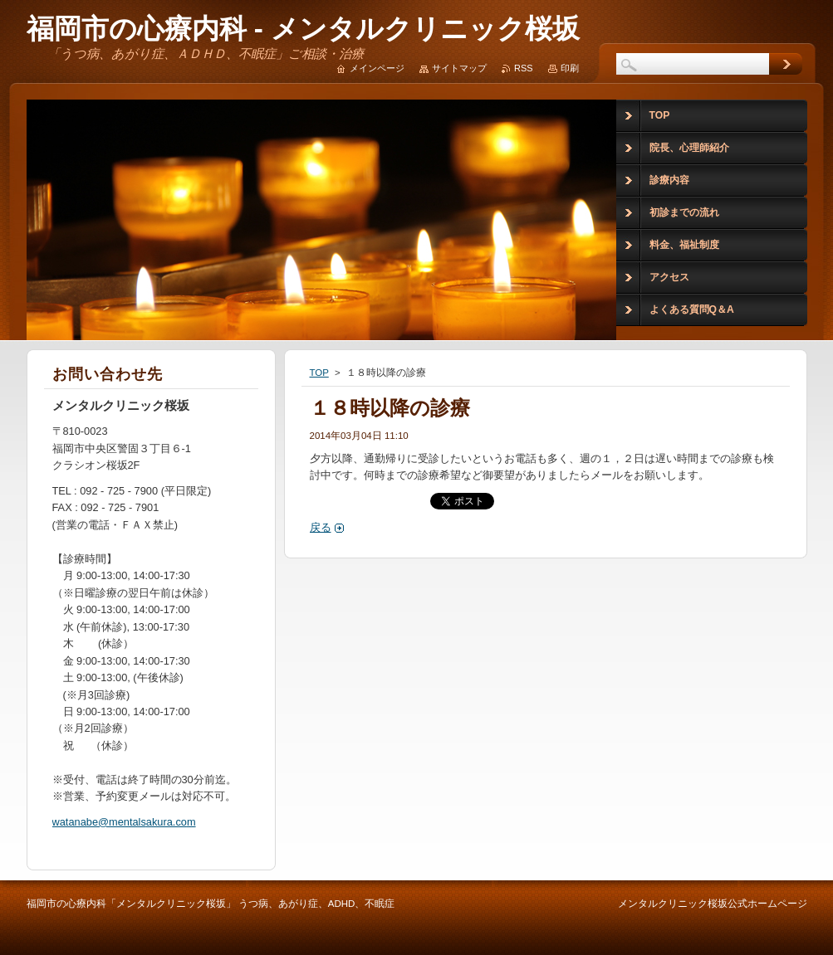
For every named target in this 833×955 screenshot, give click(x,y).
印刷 (570, 68)
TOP (319, 373)
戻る (320, 527)
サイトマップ (459, 68)
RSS (523, 68)
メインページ (377, 68)
